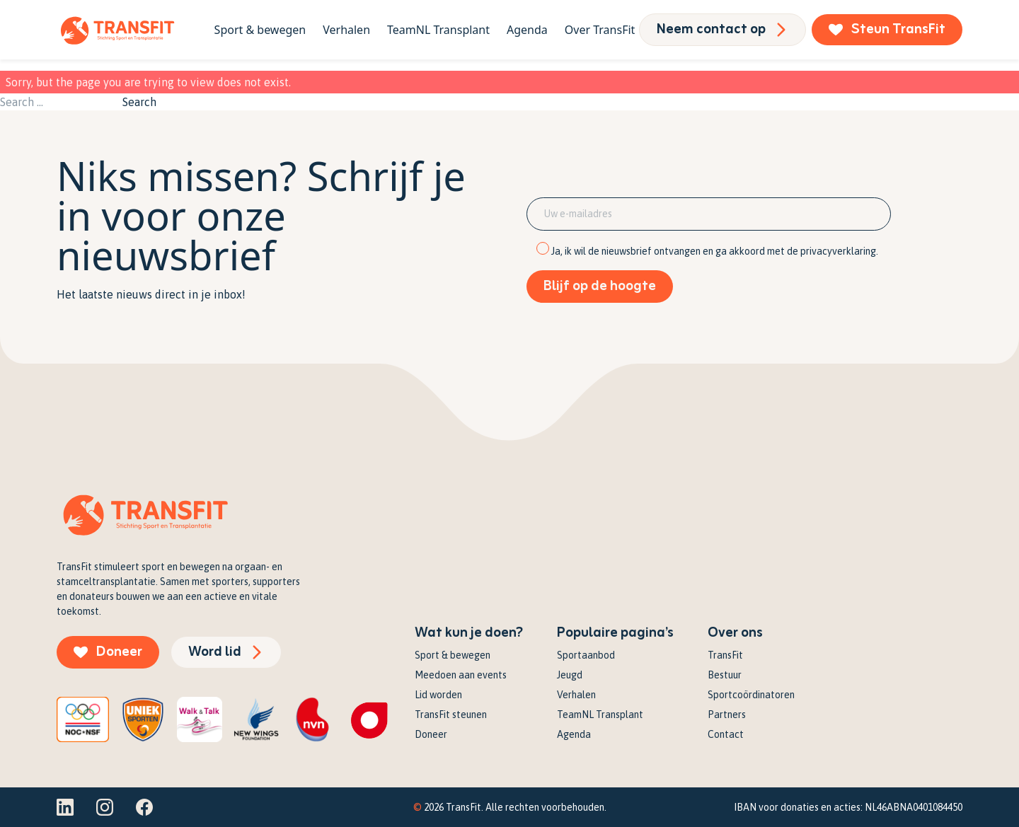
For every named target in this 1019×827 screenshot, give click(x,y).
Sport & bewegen (260, 29)
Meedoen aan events (461, 675)
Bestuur (725, 675)
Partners (727, 714)
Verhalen (346, 29)
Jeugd (569, 675)
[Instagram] (104, 807)
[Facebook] (144, 807)
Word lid (226, 652)
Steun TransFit (887, 29)
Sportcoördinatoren (751, 694)
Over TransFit (600, 29)
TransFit (725, 655)
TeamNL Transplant (438, 29)
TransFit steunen (451, 714)
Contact (726, 734)
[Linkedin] (65, 807)
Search (139, 102)
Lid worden (438, 694)
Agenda (527, 29)
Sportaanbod (586, 655)
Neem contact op (722, 29)
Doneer (108, 652)
